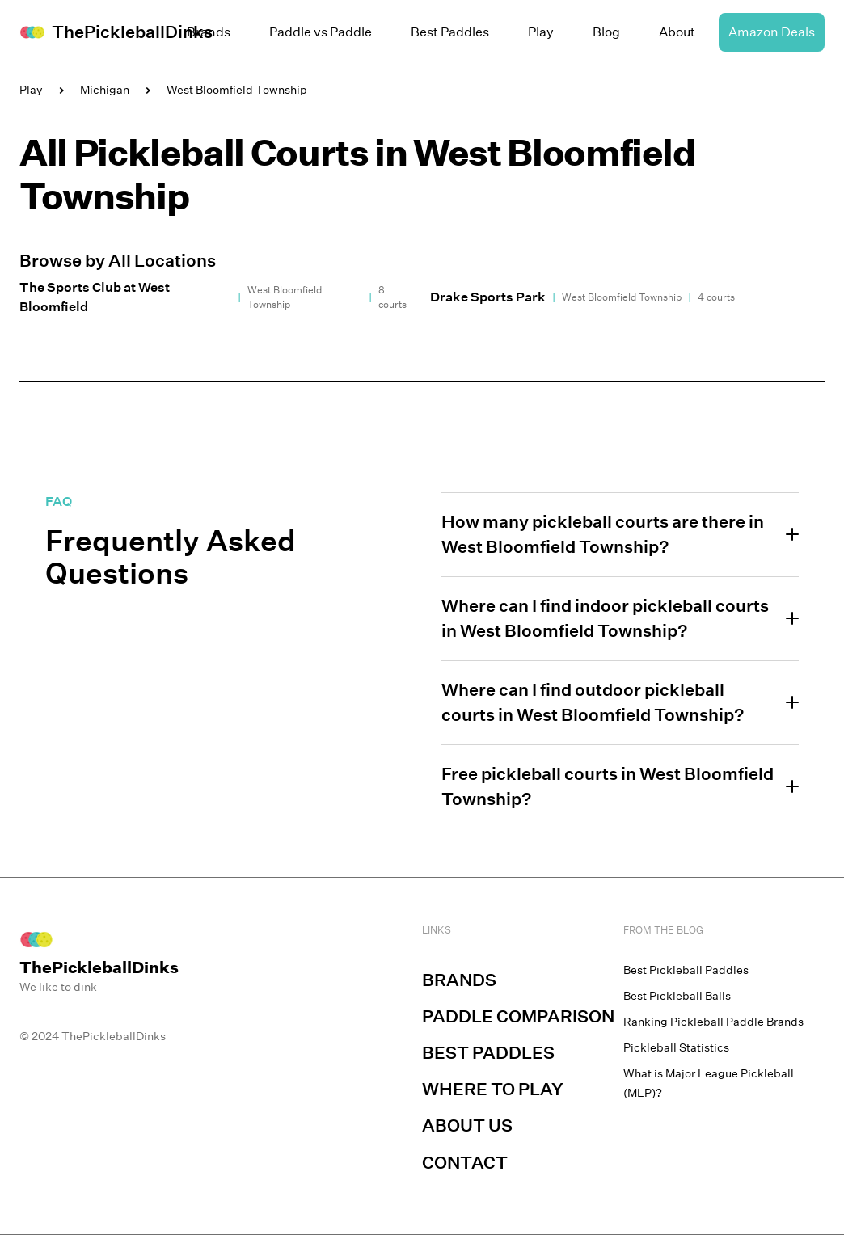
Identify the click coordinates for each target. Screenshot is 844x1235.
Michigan (104, 89)
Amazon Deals (771, 32)
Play (541, 32)
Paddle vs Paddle (320, 32)
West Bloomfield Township (237, 89)
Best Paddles (450, 32)
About (677, 32)
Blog (606, 32)
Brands (208, 32)
